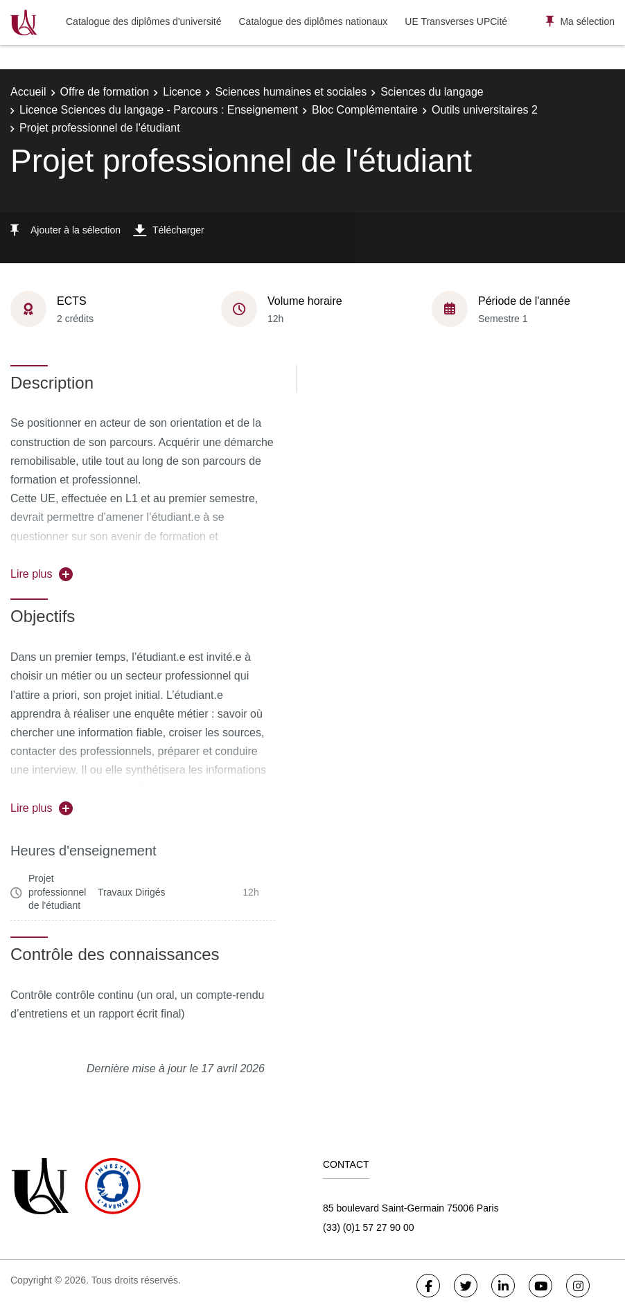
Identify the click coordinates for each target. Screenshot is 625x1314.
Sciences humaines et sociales (291, 92)
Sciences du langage (432, 92)
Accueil (28, 92)
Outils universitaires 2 (485, 110)
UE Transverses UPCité (456, 21)
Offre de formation (105, 92)
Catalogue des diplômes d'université (143, 21)
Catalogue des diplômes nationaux (312, 21)
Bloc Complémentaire (365, 110)
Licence (182, 92)
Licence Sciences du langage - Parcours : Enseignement (158, 110)
